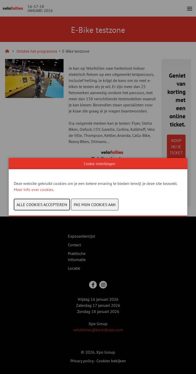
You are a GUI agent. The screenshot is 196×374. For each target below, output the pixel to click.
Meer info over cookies (33, 189)
